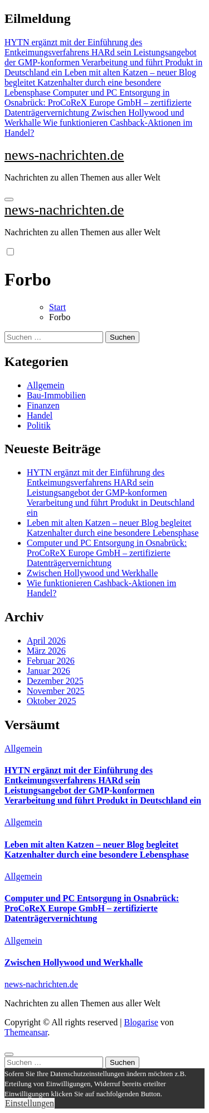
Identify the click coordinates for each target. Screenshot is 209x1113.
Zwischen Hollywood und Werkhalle (92, 573)
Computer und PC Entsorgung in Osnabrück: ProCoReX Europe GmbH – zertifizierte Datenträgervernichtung (107, 553)
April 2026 (46, 640)
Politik (39, 425)
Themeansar (25, 1032)
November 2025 (56, 691)
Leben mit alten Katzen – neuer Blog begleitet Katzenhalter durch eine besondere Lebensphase (112, 528)
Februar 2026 (51, 660)
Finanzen (43, 405)
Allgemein (46, 385)
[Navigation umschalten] (8, 199)
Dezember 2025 (55, 681)
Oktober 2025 (51, 701)
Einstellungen (29, 1103)
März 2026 (46, 650)
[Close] (8, 1054)
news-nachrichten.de (64, 155)
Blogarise (141, 1022)
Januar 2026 (48, 671)
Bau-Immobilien (56, 395)
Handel (39, 415)
